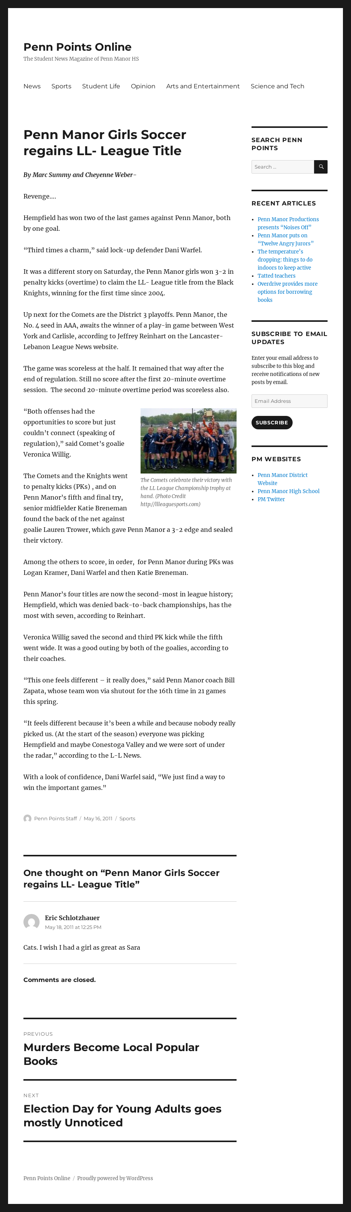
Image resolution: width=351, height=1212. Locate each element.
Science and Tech (278, 86)
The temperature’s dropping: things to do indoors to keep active (285, 259)
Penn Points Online (77, 46)
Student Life (101, 86)
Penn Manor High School (289, 491)
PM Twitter (271, 499)
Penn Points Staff (55, 818)
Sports (61, 86)
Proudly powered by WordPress (115, 1178)
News (32, 86)
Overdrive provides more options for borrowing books (288, 292)
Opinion (143, 86)
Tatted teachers (277, 276)
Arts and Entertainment (203, 86)
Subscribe (272, 422)
